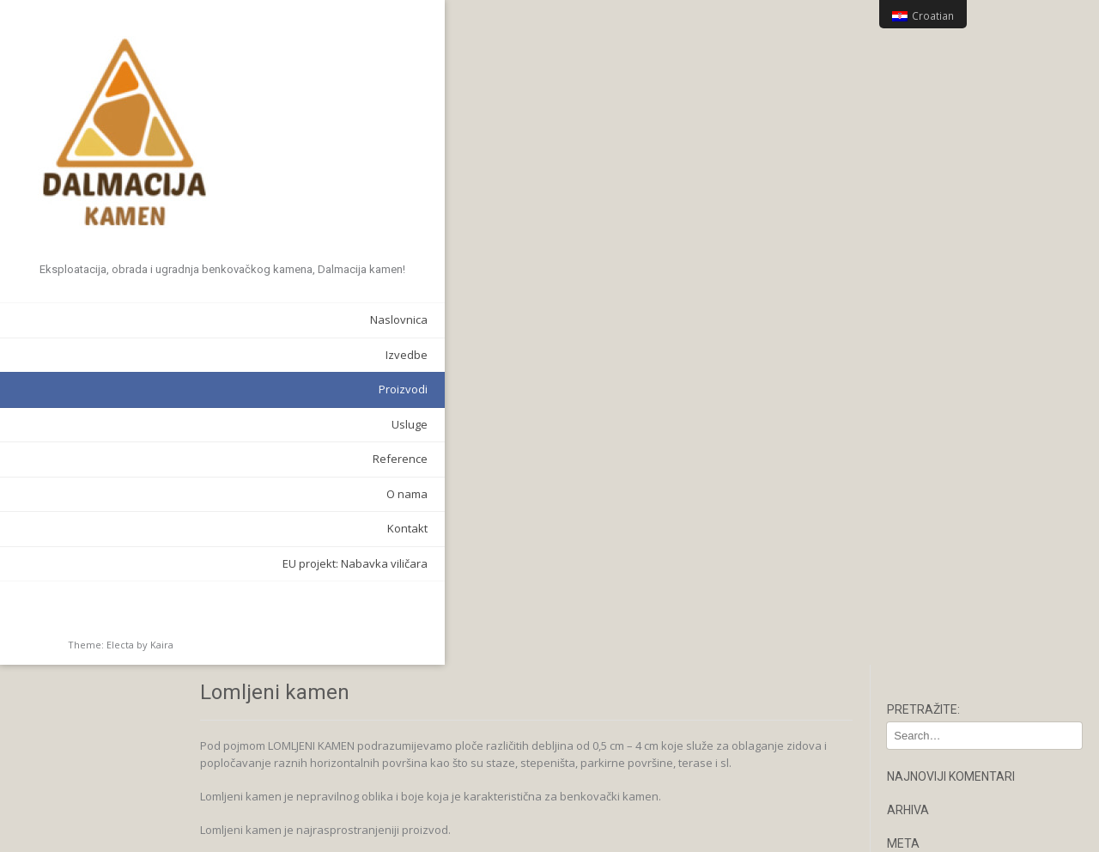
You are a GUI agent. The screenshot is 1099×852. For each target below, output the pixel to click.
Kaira (161, 645)
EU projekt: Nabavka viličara (150, 564)
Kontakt (203, 530)
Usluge (205, 425)
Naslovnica (194, 321)
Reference (195, 460)
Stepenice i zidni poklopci (967, 612)
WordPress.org (941, 268)
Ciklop (917, 524)
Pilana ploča (933, 590)
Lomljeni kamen (942, 546)
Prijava (920, 202)
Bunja (917, 502)
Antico (917, 458)
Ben (912, 481)
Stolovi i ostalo (939, 634)
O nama (202, 494)
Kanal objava (936, 224)
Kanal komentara (947, 245)
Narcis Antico (935, 568)
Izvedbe (202, 355)
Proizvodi (198, 391)
